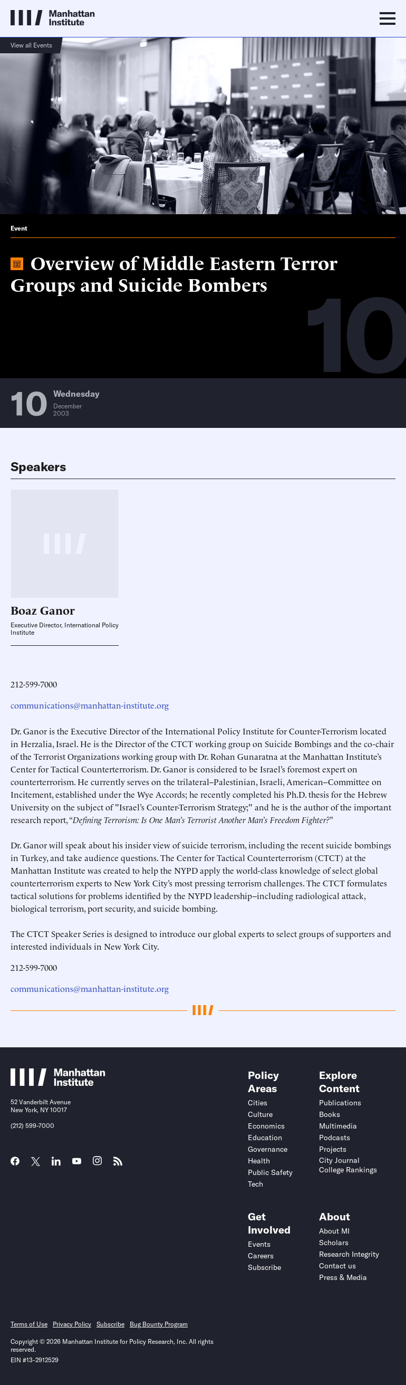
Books (329, 1114)
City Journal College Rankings (348, 1164)
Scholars (334, 1242)
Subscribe (264, 1267)
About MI (334, 1231)
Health (259, 1161)
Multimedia (338, 1126)
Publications (340, 1102)
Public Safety (270, 1172)
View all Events (31, 45)
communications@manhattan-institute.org (90, 705)
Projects (332, 1149)
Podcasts (334, 1137)
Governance (267, 1149)
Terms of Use (29, 1324)
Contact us (337, 1266)
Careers (261, 1255)
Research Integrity (349, 1254)
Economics (266, 1126)
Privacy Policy (72, 1324)
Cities (257, 1102)
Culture (260, 1114)
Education (265, 1137)
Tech (255, 1184)
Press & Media (343, 1277)
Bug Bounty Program (159, 1324)
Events (259, 1244)
